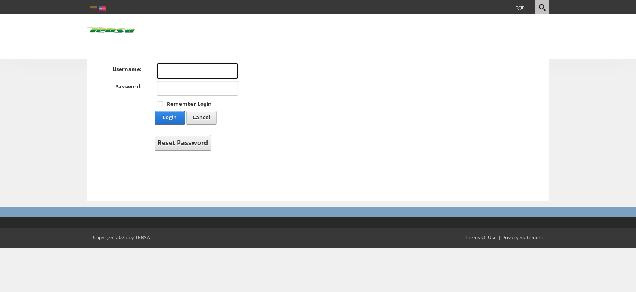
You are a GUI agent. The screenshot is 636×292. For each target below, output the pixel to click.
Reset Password (182, 142)
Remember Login (189, 103)
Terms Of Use (481, 237)
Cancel (202, 117)
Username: (127, 69)
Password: (128, 86)
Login (519, 7)
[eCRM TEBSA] (111, 30)
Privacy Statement (522, 237)
